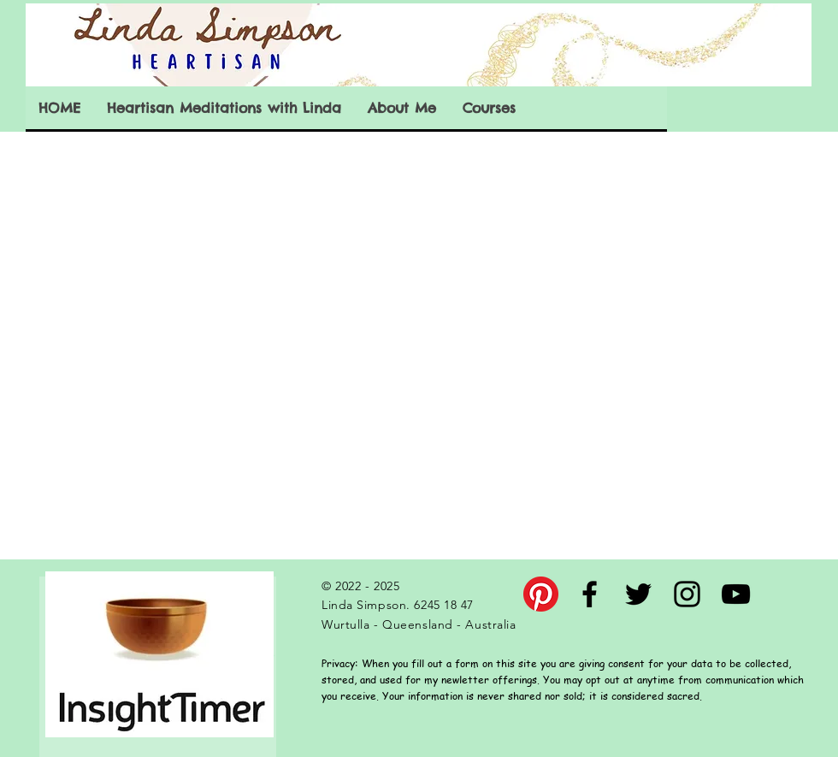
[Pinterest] (540, 594)
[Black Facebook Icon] (589, 594)
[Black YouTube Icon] (735, 594)
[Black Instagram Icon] (687, 594)
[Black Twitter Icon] (638, 594)
